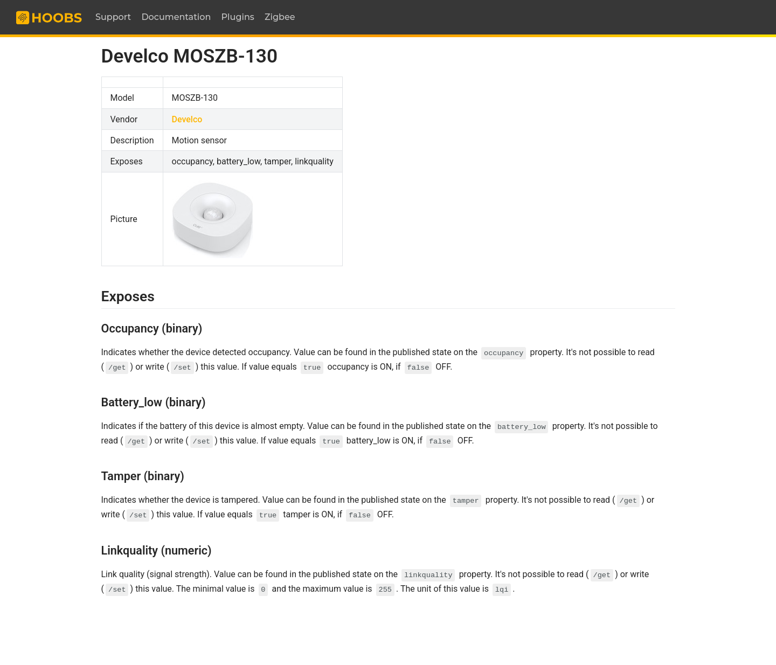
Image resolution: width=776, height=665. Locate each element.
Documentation (176, 17)
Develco (187, 119)
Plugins (237, 17)
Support (113, 17)
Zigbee (280, 17)
